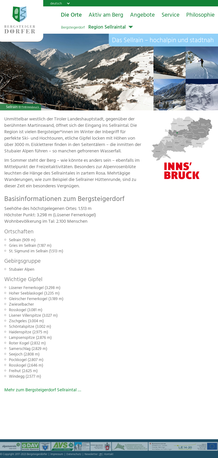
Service (170, 15)
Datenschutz (74, 454)
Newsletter (91, 454)
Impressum (57, 454)
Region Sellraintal (93, 27)
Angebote (142, 15)
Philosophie (200, 15)
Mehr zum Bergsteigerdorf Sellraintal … (42, 390)
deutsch (56, 3)
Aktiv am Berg (106, 15)
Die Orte (71, 15)
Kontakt (108, 454)
